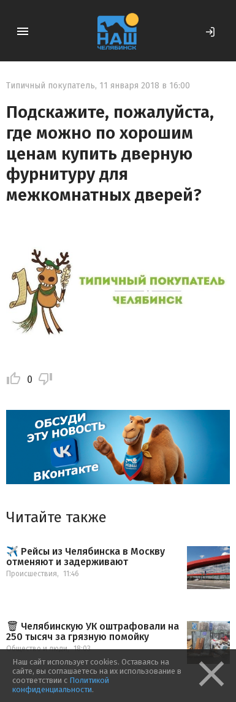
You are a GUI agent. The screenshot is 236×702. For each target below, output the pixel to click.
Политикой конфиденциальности (60, 685)
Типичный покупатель (50, 85)
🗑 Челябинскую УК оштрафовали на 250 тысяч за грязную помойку (92, 631)
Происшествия (31, 573)
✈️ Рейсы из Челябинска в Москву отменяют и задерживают (85, 557)
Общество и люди (36, 648)
